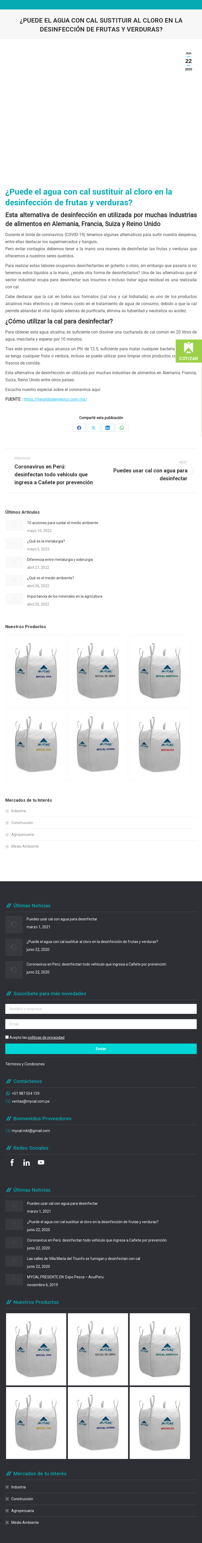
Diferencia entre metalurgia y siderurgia (60, 559)
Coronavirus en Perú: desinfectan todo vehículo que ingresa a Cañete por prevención (96, 964)
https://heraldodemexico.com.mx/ (55, 399)
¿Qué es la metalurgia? (46, 541)
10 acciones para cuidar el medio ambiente (62, 523)
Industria (18, 811)
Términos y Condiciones (25, 1064)
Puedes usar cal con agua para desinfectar (62, 919)
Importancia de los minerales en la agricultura (64, 596)
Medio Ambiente (25, 846)
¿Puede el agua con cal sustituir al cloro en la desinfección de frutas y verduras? (92, 942)
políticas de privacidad (46, 1037)
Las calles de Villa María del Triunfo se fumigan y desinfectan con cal (83, 1259)
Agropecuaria (22, 834)
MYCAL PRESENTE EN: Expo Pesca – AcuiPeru (65, 1277)
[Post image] (14, 525)
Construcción (22, 823)
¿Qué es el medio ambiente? (50, 578)
